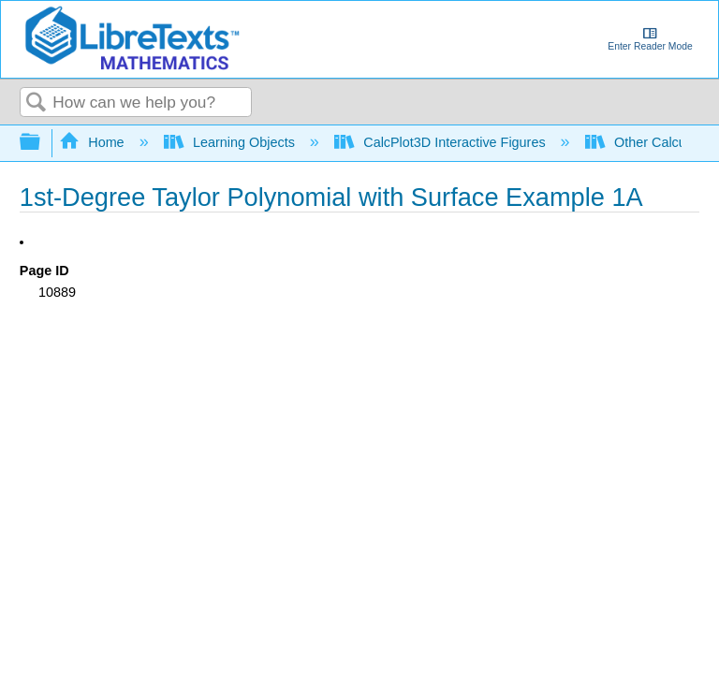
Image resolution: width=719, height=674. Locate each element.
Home (93, 142)
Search (36, 103)
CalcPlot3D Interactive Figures (442, 142)
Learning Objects (231, 142)
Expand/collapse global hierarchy (42, 142)
